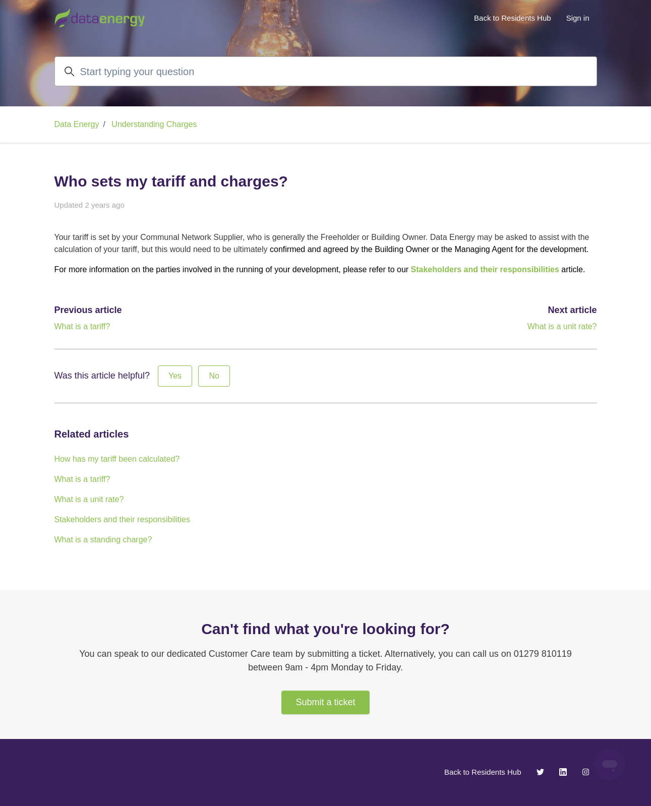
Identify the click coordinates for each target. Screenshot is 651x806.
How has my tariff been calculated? (117, 459)
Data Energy (76, 124)
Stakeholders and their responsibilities (485, 269)
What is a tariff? (82, 326)
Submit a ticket (325, 702)
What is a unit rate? (562, 326)
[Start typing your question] (325, 71)
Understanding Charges (154, 124)
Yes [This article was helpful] (175, 375)
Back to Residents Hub (512, 18)
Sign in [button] (577, 18)
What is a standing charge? (103, 539)
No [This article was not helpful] (214, 375)
